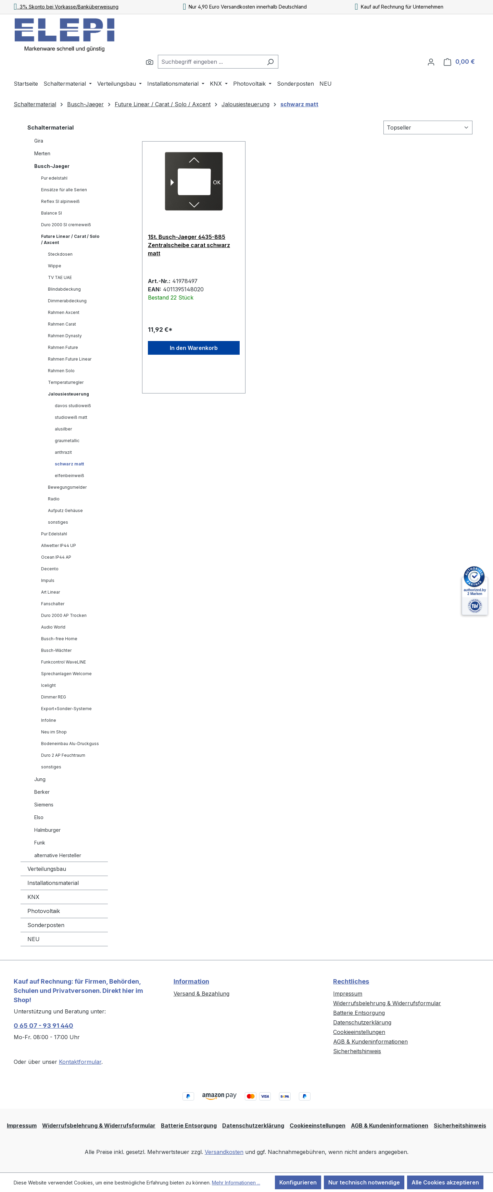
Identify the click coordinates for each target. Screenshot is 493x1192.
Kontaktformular (80, 1061)
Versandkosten (224, 1151)
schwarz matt (69, 463)
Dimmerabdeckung (67, 300)
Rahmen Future (63, 347)
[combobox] (210, 62)
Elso (38, 817)
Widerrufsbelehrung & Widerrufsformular (387, 1003)
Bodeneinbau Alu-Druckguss (70, 743)
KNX (33, 896)
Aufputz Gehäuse (65, 510)
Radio (54, 498)
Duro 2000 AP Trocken (64, 615)
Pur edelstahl (54, 178)
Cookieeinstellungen (359, 1032)
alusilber (63, 428)
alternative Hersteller (57, 855)
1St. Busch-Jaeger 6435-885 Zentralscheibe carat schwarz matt (189, 245)
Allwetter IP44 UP (58, 545)
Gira (38, 141)
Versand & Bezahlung (201, 993)
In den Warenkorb (194, 347)
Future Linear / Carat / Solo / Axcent (70, 239)
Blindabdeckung (64, 289)
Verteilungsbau (46, 868)
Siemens (43, 804)
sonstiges (58, 522)
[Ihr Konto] (431, 62)
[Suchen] (149, 62)
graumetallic (67, 440)
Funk (39, 843)
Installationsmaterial (53, 882)
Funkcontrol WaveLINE (63, 662)
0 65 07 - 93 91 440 (43, 1025)
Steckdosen (60, 254)
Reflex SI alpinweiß (60, 201)
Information (191, 981)
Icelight (48, 685)
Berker (42, 792)
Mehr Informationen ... (236, 1182)
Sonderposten (45, 925)
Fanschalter (52, 603)
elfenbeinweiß (69, 475)
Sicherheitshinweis (357, 1051)
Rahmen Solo (61, 370)
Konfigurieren (298, 1182)
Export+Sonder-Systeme (66, 708)
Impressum (347, 993)
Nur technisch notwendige (364, 1182)
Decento (50, 568)
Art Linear (50, 592)
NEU (33, 939)
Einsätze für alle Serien (64, 189)
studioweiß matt (71, 417)
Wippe (54, 265)
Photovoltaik (43, 911)
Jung (40, 779)
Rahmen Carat (62, 324)
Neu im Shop (54, 731)
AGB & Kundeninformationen (370, 1041)
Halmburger (47, 830)
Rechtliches (351, 981)
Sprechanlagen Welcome (66, 673)
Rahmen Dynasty (65, 335)
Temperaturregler (66, 382)
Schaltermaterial (50, 127)
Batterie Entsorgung (359, 1012)
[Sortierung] (427, 127)
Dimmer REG (53, 697)
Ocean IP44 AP (56, 557)
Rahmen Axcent (63, 312)
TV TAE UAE (60, 277)
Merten (42, 153)
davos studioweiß (73, 405)
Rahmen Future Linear (69, 359)
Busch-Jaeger (51, 166)
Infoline (48, 720)
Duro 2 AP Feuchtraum (63, 755)
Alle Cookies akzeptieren (445, 1182)
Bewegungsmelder (67, 487)
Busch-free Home (59, 638)
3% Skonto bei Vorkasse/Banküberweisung (66, 7)
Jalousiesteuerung (68, 394)
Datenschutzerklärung (362, 1022)
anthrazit (63, 452)
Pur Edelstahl (54, 533)
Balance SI (51, 213)
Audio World (53, 627)
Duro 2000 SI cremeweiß (66, 224)
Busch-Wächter (56, 650)
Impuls (47, 580)
